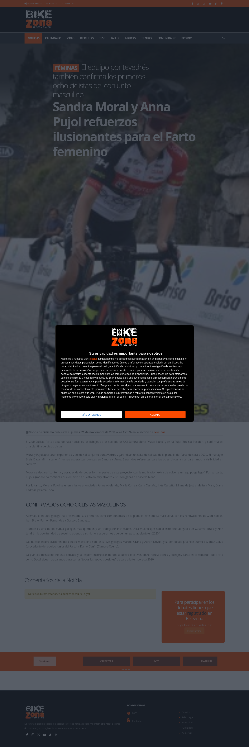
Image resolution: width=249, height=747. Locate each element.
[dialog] (124, 373)
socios (94, 359)
